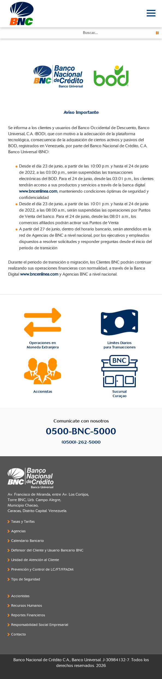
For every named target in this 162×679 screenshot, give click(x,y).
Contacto (18, 634)
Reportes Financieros (28, 615)
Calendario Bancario (27, 541)
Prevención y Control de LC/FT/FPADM (42, 569)
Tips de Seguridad (25, 579)
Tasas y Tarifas (23, 521)
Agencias (18, 531)
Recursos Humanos (26, 605)
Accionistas (20, 596)
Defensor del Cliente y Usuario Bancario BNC (47, 550)
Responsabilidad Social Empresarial (39, 625)
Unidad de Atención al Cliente (35, 560)
